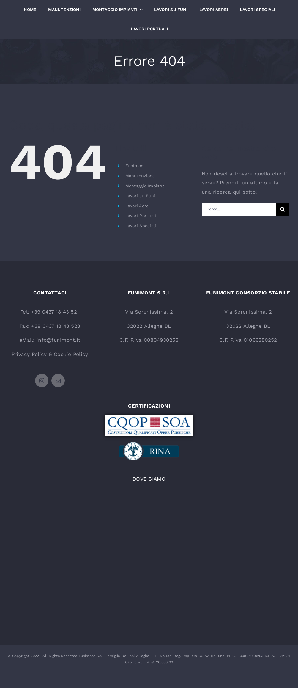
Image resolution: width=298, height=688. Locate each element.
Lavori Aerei (137, 205)
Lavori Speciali (140, 225)
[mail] (58, 380)
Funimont (135, 165)
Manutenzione (140, 175)
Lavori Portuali (140, 215)
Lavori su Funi (140, 195)
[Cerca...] (239, 209)
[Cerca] (282, 209)
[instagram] (41, 380)
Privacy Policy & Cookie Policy (50, 354)
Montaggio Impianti (145, 186)
